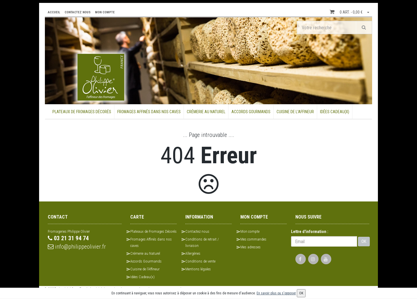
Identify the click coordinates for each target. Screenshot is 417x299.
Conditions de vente (200, 261)
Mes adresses (250, 247)
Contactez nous (197, 231)
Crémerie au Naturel (206, 111)
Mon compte (249, 231)
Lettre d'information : (309, 231)
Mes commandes (253, 239)
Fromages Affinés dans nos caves (149, 111)
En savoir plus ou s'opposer (276, 293)
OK (363, 241)
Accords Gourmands (250, 111)
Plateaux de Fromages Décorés (81, 111)
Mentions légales (198, 269)
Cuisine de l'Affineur (295, 111)
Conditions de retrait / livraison (202, 242)
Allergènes (192, 253)
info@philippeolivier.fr (77, 246)
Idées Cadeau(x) (334, 111)
